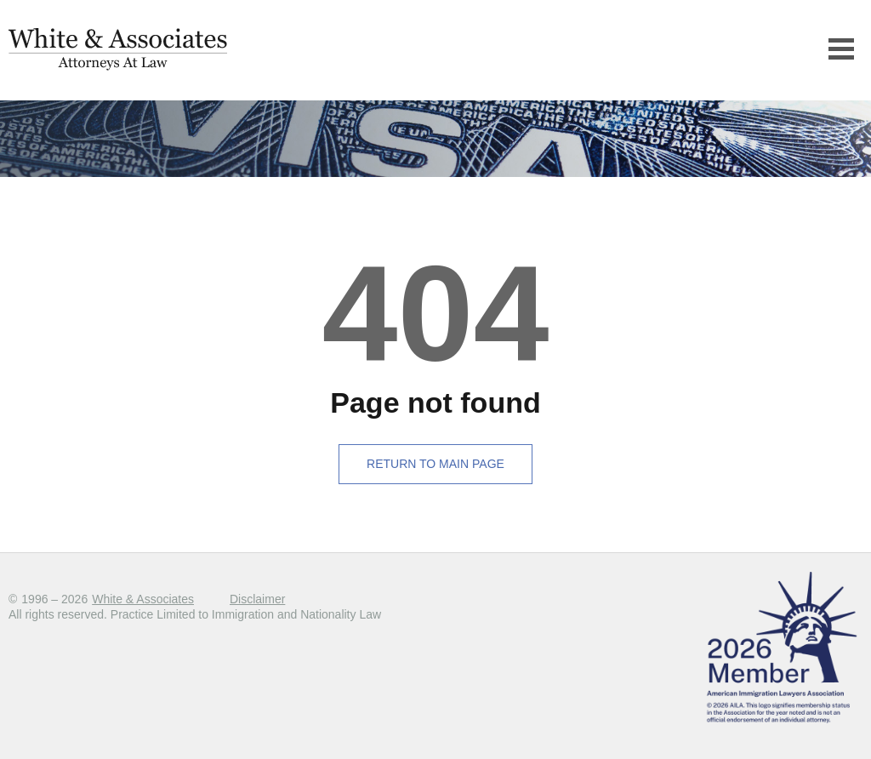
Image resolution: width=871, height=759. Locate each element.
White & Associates (143, 599)
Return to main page (435, 464)
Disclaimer (257, 599)
